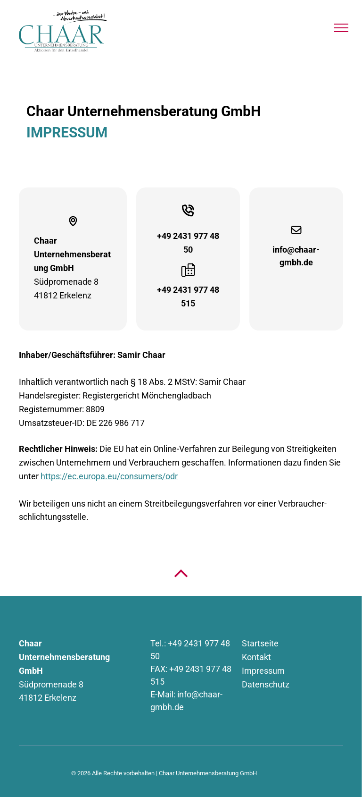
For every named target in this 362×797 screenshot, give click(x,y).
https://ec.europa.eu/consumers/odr (109, 476)
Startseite (260, 643)
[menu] (341, 28)
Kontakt (256, 657)
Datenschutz (265, 684)
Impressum (263, 671)
